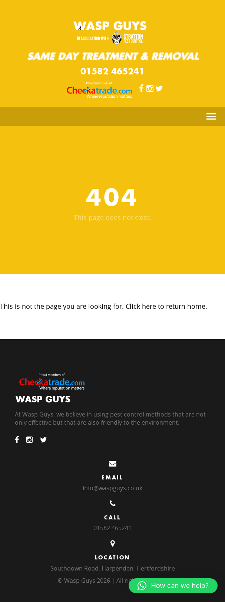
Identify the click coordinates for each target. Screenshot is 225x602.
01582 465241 (112, 71)
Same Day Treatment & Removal (112, 56)
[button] (173, 585)
